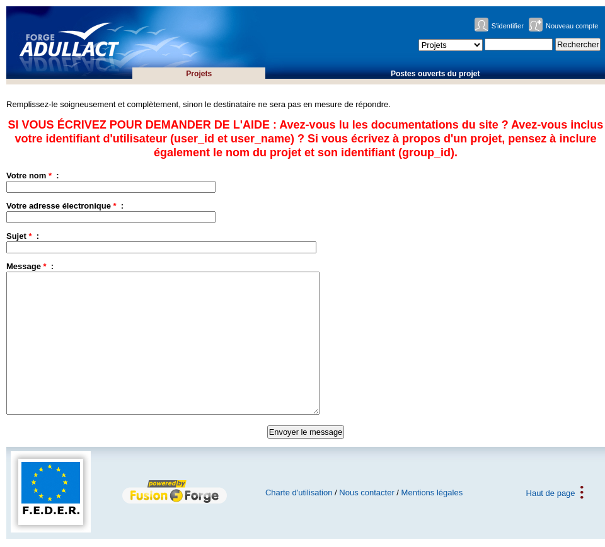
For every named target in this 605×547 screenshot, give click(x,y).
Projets (199, 73)
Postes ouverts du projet (435, 73)
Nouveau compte (572, 26)
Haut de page (550, 492)
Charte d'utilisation (299, 492)
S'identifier (508, 26)
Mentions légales (432, 492)
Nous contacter (366, 492)
